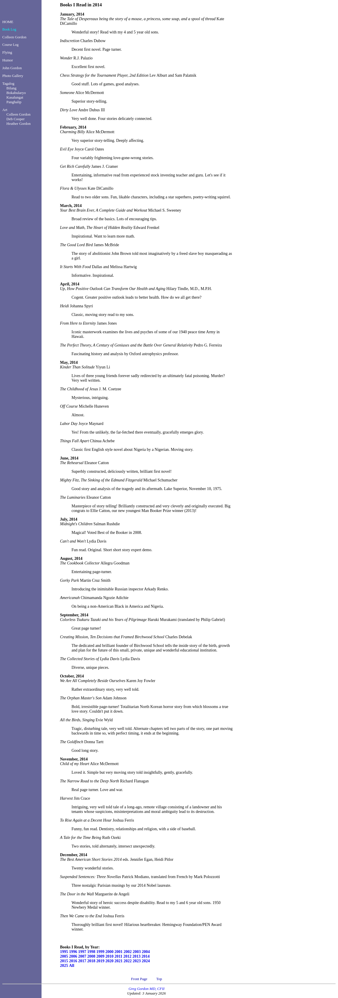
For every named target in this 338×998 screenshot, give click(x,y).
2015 (64, 961)
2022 (128, 961)
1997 (82, 952)
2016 (73, 961)
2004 (146, 952)
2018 (91, 961)
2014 (146, 956)
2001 (118, 952)
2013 (136, 956)
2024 (146, 961)
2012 (127, 956)
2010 (110, 956)
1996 (73, 952)
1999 (100, 952)
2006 (73, 956)
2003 (137, 952)
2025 (64, 965)
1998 (91, 952)
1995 (64, 952)
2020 (110, 961)
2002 (128, 952)
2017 (82, 961)
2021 (118, 961)
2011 (118, 956)
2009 (100, 956)
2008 (91, 956)
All (71, 965)
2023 (137, 961)
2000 (110, 952)
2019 (100, 961)
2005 (64, 956)
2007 (82, 956)
